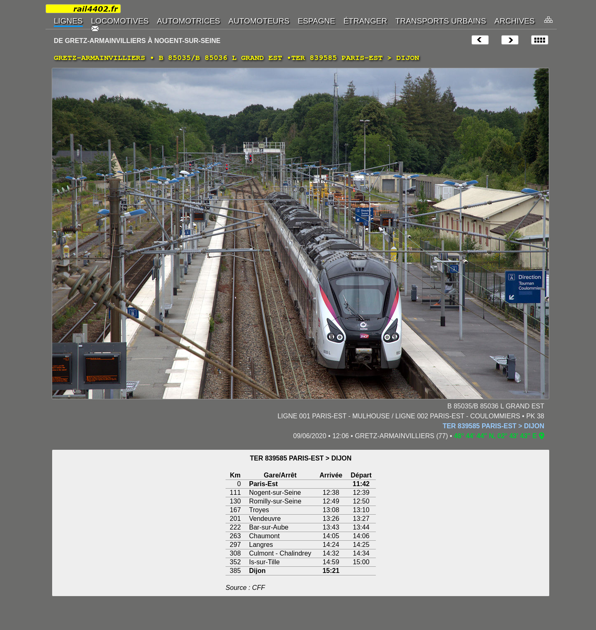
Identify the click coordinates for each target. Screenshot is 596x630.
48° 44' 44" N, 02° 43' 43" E (495, 435)
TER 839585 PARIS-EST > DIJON (493, 426)
